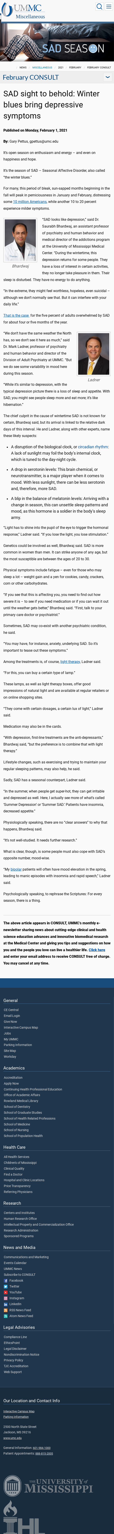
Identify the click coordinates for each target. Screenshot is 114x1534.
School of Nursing (16, 1125)
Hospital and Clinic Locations (24, 1175)
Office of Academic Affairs (22, 1090)
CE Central (11, 1005)
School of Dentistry (17, 1102)
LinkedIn (12, 1299)
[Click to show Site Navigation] (109, 6)
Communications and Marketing (26, 1252)
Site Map (10, 1046)
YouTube (13, 1287)
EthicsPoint (12, 1338)
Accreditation (13, 1073)
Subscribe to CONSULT (19, 1270)
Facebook (13, 1276)
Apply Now (11, 1079)
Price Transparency (17, 1181)
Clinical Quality (14, 1164)
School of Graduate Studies (23, 1108)
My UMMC (11, 1034)
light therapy (70, 657)
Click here (97, 945)
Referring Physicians (18, 1187)
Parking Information (18, 1040)
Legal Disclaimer (15, 1344)
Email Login (12, 1011)
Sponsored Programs (19, 1231)
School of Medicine (17, 1119)
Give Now (10, 1017)
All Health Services (16, 1152)
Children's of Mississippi (20, 1158)
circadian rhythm (93, 442)
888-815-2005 (44, 1448)
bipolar (16, 864)
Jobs (7, 1028)
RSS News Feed (17, 1305)
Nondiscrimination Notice (21, 1350)
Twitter (11, 1281)
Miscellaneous (74, 7)
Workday (10, 1052)
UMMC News (13, 1264)
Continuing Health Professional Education (33, 1084)
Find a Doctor (13, 1169)
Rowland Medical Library (21, 1096)
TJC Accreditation (16, 1361)
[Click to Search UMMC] (100, 6)
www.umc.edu (12, 1433)
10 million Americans (30, 197)
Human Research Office (20, 1214)
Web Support (13, 1367)
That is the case (16, 310)
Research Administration (21, 1225)
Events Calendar (15, 1258)
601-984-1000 (41, 1443)
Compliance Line (15, 1332)
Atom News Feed (18, 1311)
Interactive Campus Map (21, 1023)
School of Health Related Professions (29, 1114)
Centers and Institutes (19, 1208)
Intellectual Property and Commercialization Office (39, 1220)
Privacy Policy (13, 1355)
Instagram (14, 1293)
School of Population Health (23, 1131)
